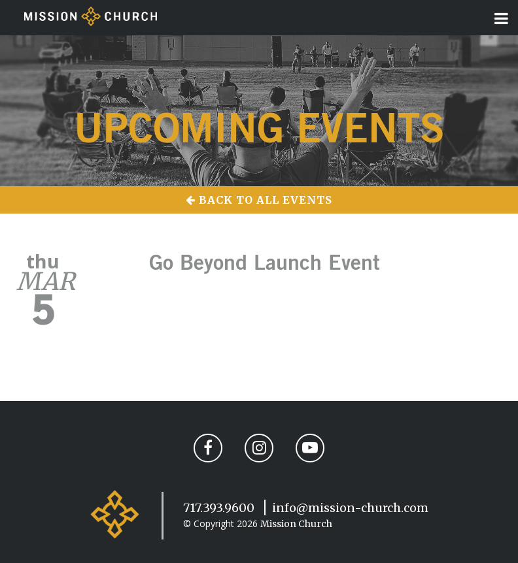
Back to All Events (259, 199)
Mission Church (296, 524)
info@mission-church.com (350, 507)
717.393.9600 (218, 507)
